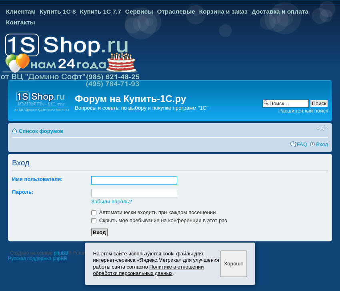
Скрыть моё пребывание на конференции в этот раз (159, 220)
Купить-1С (147, 98)
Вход (322, 144)
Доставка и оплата (280, 11)
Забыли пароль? (111, 202)
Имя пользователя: (37, 179)
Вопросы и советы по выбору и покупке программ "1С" (141, 108)
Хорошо (234, 264)
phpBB (61, 253)
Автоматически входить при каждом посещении (153, 212)
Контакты (20, 22)
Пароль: (22, 192)
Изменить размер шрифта (322, 128)
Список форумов (41, 131)
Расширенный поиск (303, 111)
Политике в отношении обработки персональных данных (148, 270)
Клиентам (21, 11)
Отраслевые (176, 11)
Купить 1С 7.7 (100, 11)
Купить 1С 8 (58, 11)
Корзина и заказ (223, 11)
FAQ (302, 144)
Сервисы (139, 11)
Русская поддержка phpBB (37, 258)
